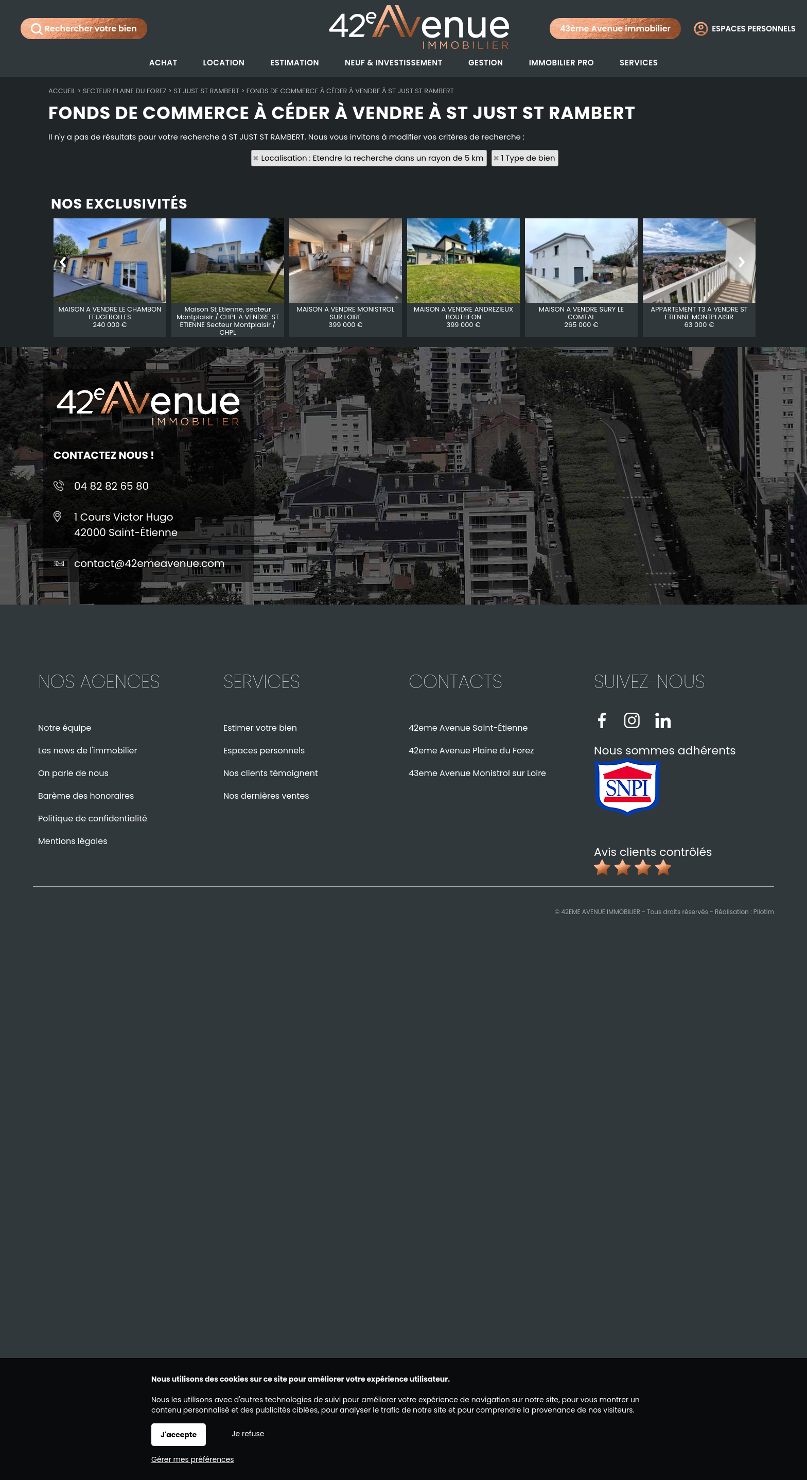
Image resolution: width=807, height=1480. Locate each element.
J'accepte (179, 1435)
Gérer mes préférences (192, 1459)
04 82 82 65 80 (111, 486)
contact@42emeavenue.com (149, 563)
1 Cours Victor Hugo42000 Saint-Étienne (126, 525)
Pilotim (763, 911)
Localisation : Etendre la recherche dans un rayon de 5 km (372, 157)
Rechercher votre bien (84, 29)
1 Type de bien (528, 157)
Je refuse (248, 1434)
